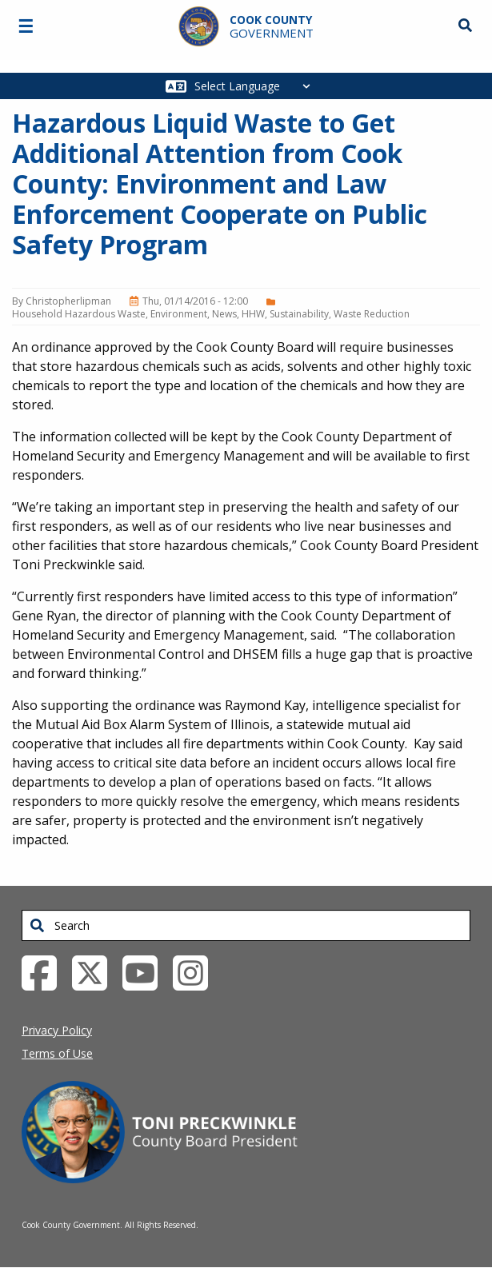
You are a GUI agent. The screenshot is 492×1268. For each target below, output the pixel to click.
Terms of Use (57, 1053)
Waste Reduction (372, 314)
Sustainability (299, 314)
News (224, 314)
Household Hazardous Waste (79, 314)
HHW (253, 314)
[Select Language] (256, 86)
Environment (178, 314)
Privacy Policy (57, 1030)
